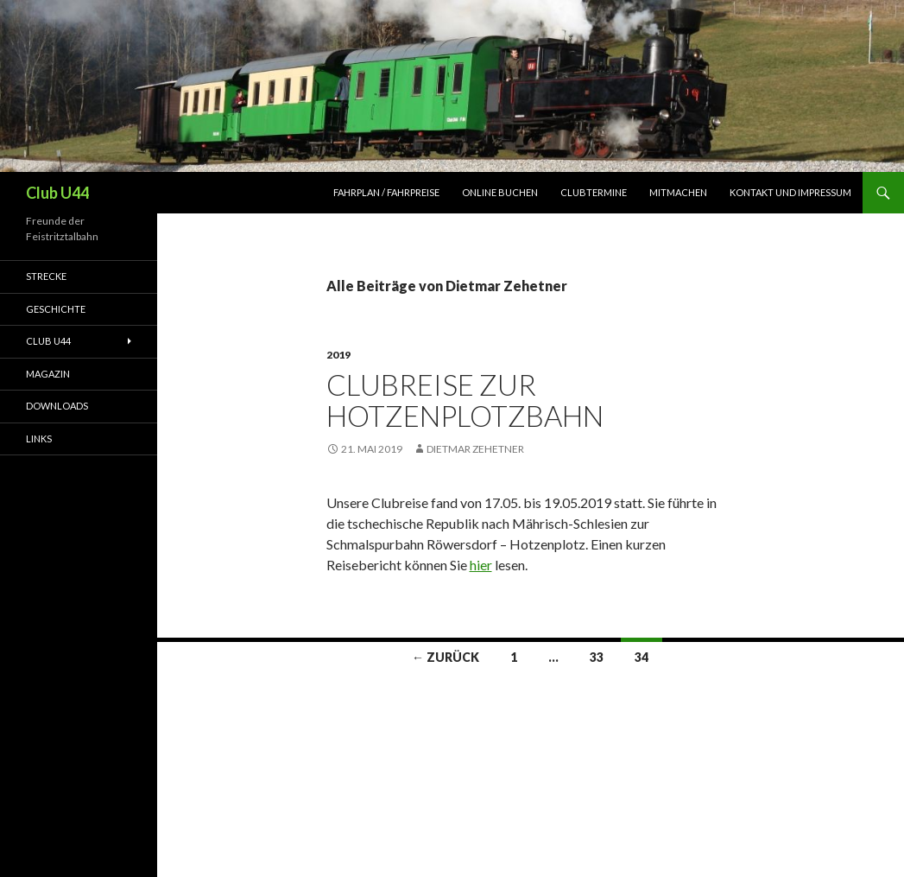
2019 (338, 354)
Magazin (48, 373)
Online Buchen (500, 192)
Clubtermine (593, 192)
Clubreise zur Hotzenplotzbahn (465, 400)
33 (597, 657)
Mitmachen (678, 192)
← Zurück (445, 657)
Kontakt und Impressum (790, 192)
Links (39, 438)
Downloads (57, 405)
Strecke (46, 276)
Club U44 (57, 192)
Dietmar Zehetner (475, 448)
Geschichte (55, 309)
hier (481, 564)
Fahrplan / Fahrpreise (386, 192)
